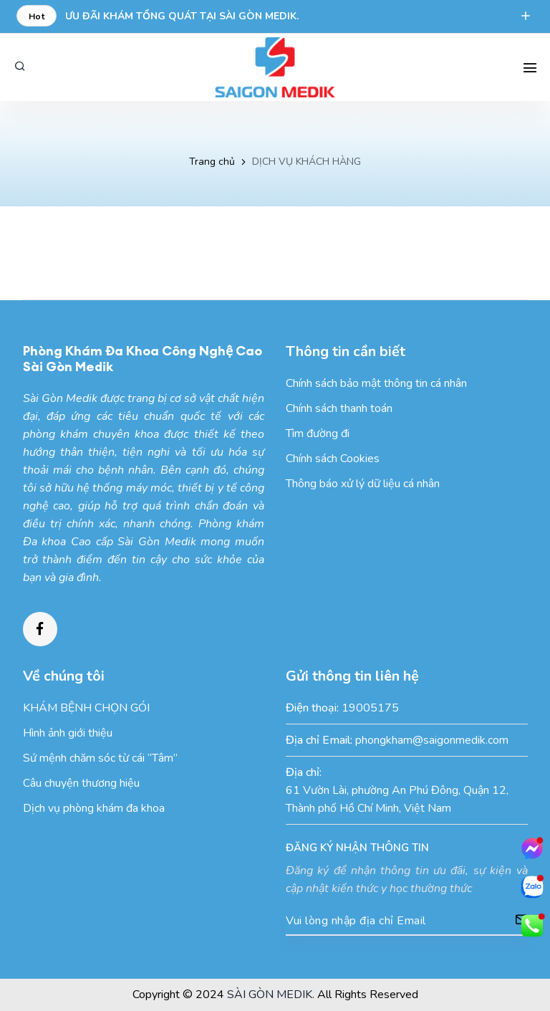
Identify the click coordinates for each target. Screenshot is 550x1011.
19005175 (370, 708)
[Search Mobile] (530, 67)
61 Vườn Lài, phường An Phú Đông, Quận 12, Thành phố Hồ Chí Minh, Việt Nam (397, 799)
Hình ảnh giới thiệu (67, 733)
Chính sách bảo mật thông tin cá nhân (376, 383)
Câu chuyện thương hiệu (81, 783)
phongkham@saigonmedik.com (431, 740)
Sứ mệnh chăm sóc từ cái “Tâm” (100, 758)
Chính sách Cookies (333, 458)
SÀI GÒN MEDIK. (270, 994)
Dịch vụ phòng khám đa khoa (94, 808)
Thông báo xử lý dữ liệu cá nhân (363, 484)
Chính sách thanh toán (339, 408)
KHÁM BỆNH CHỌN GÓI (86, 708)
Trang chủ (212, 161)
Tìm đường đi (317, 433)
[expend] (525, 17)
